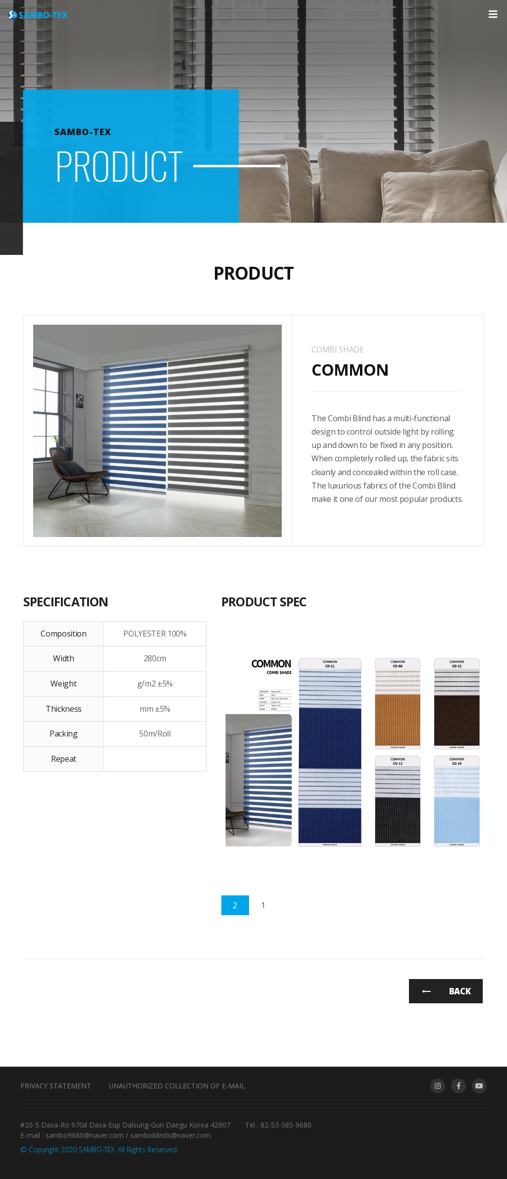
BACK (460, 991)
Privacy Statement (55, 1085)
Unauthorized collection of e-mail (177, 1085)
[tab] (235, 905)
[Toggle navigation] (492, 14)
